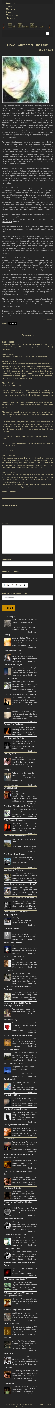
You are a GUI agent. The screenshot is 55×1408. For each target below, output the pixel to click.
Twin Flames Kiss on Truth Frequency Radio (16, 913)
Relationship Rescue (13, 942)
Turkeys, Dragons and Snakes (17, 1310)
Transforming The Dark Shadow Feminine (18, 1203)
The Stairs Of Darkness (14, 1188)
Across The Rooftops (13, 724)
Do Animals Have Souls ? (15, 1279)
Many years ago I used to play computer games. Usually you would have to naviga (24, 1163)
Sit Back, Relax (10, 788)
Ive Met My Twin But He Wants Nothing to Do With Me (17, 1004)
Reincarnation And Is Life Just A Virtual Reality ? (18, 1155)
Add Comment (10, 505)
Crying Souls (9, 1383)
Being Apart (9, 1353)
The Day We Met (11, 754)
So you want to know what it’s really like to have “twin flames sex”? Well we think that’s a (24, 1179)
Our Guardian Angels (13, 664)
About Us (10, 12)
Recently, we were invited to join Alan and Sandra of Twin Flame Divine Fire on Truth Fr (24, 920)
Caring (7, 635)
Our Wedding (12, 15)
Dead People (9, 616)
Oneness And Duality (13, 1218)
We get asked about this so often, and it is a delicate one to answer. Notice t (24, 1011)
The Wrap (8, 1367)
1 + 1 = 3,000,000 (11, 1323)
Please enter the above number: (15, 593)
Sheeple (7, 769)
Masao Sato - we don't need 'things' (20, 884)
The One (7, 1338)
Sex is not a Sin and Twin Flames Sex (18, 1172)
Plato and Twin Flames (14, 956)
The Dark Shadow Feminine (16, 1109)
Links (9, 6)
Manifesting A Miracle (13, 870)
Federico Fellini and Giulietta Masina (20, 898)
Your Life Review (11, 1049)
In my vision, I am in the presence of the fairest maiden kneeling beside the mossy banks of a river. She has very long (24, 978)
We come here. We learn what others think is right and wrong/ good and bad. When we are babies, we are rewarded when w (24, 1147)
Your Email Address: (10, 571)
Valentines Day (10, 1019)
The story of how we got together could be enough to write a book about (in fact (24, 1301)
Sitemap (10, 18)
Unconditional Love (12, 650)
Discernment (9, 1139)
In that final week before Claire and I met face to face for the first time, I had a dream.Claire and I (24, 862)
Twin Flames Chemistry (14, 820)
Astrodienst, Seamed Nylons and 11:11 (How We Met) (18, 1294)
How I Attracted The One (15, 1234)
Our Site (10, 3)
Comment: (6, 523)
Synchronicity (10, 1079)
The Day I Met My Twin (14, 738)
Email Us (10, 9)
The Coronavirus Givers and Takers (20, 694)
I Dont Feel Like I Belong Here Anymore (17, 987)
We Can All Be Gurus (13, 1063)
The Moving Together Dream (16, 836)
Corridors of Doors (12, 928)
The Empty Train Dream (14, 854)
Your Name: (7, 559)
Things (7, 708)
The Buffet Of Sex (12, 1095)
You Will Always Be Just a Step (18, 1035)
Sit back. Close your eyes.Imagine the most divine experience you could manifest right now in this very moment (24, 796)
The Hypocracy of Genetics (16, 1125)
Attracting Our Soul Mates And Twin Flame (20, 1263)
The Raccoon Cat (11, 678)
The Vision (8, 970)
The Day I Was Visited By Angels (18, 806)
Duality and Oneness (13, 1248)
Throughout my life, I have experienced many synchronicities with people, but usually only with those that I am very (24, 1087)
